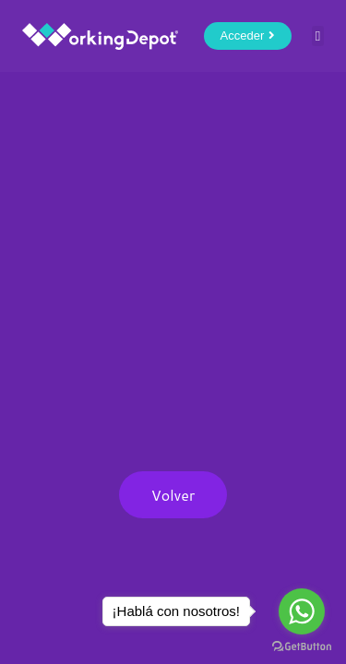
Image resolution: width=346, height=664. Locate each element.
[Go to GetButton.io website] (301, 646)
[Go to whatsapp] (302, 611)
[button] (318, 36)
